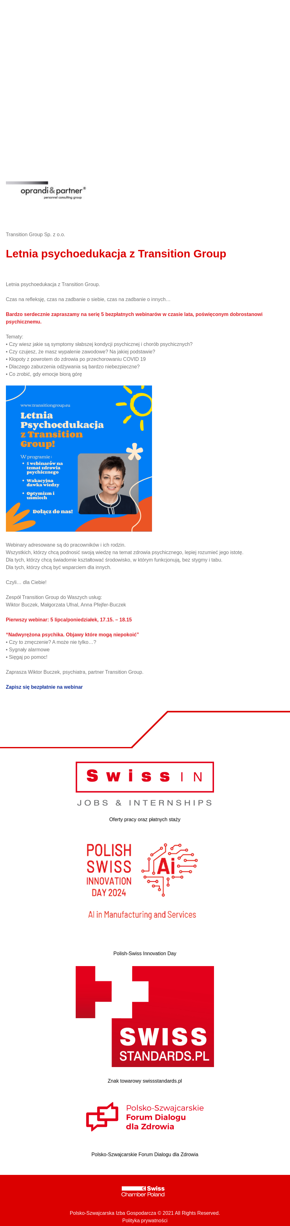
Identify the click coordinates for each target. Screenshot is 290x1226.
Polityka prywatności (145, 1220)
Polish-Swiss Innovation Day (144, 953)
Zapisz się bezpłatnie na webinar (44, 687)
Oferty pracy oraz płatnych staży (145, 819)
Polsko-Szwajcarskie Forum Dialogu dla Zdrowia (144, 1154)
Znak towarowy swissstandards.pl (145, 1081)
